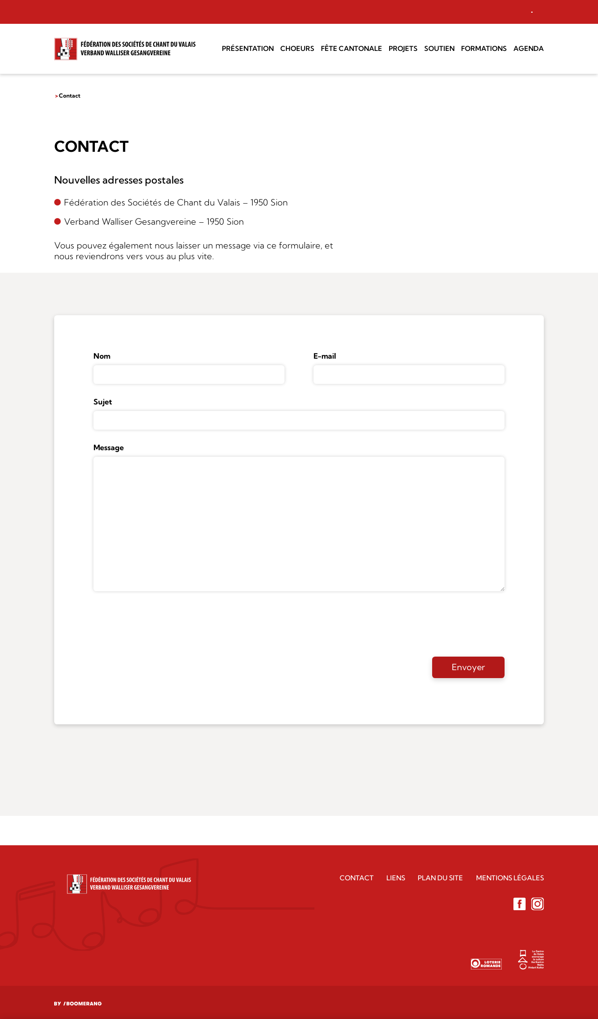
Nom (101, 356)
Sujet (102, 401)
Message (108, 447)
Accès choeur (496, 11)
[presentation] (164, 623)
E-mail (324, 356)
